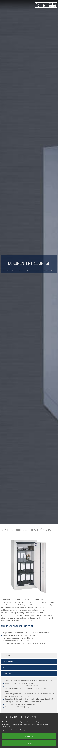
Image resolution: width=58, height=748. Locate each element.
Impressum (5, 730)
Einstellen (29, 743)
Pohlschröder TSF (48, 271)
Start (13, 271)
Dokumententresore (33, 271)
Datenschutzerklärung (18, 730)
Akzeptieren (29, 736)
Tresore (21, 271)
